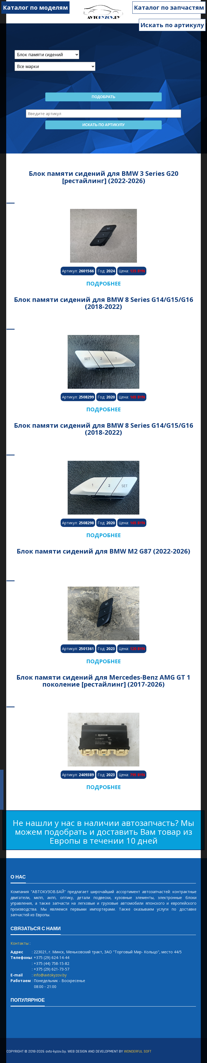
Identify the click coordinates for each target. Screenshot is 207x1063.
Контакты (20, 943)
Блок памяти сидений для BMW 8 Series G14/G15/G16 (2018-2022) (103, 303)
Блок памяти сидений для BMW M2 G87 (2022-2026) (103, 551)
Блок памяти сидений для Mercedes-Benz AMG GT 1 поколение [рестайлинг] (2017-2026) (103, 681)
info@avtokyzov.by (50, 975)
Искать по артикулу (172, 25)
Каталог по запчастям (169, 7)
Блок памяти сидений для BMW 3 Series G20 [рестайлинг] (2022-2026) (103, 177)
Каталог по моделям (35, 7)
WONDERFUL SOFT (137, 1051)
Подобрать (103, 97)
